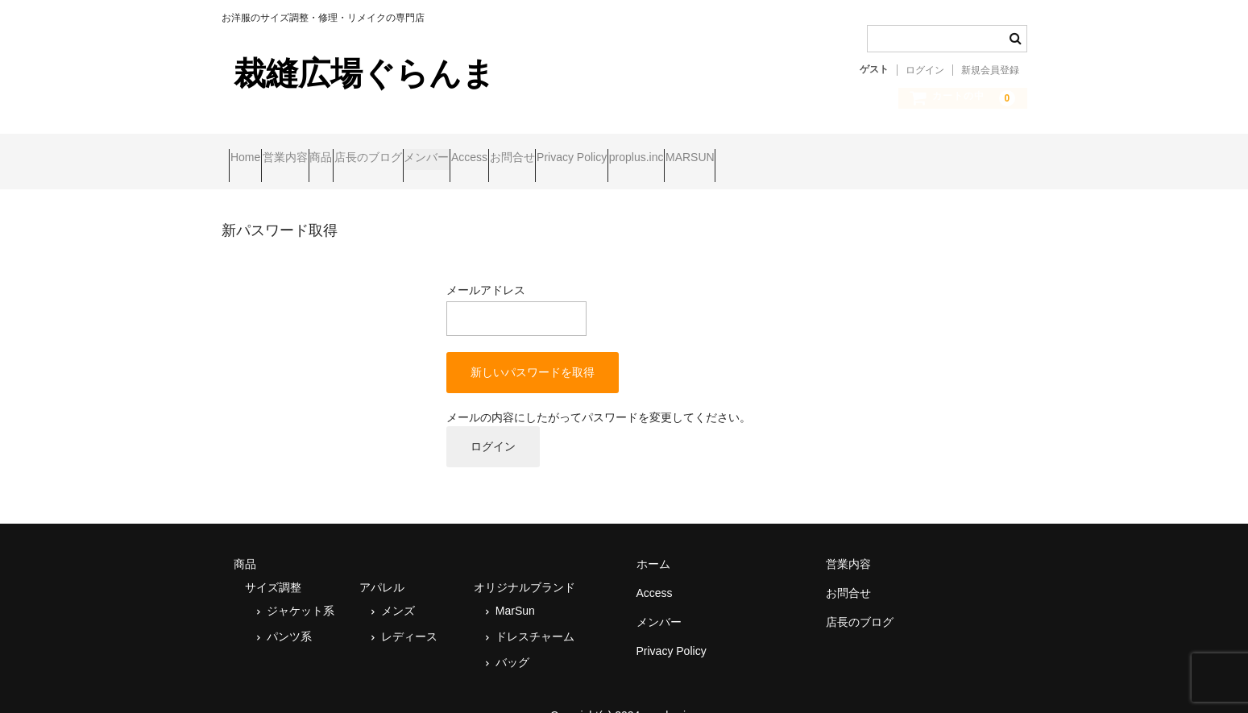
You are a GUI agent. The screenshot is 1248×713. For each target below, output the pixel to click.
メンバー (558, 150)
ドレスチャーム (534, 613)
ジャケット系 (300, 588)
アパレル (381, 564)
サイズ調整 (273, 564)
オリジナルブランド (524, 564)
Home (252, 150)
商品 (390, 150)
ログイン (925, 70)
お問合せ (705, 150)
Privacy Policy (796, 150)
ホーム (653, 541)
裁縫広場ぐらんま (364, 73)
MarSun (515, 588)
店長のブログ (469, 150)
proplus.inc (891, 150)
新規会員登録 (990, 70)
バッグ (512, 639)
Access (632, 150)
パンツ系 (289, 613)
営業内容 (323, 150)
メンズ (398, 588)
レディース (409, 613)
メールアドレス (516, 287)
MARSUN (976, 150)
